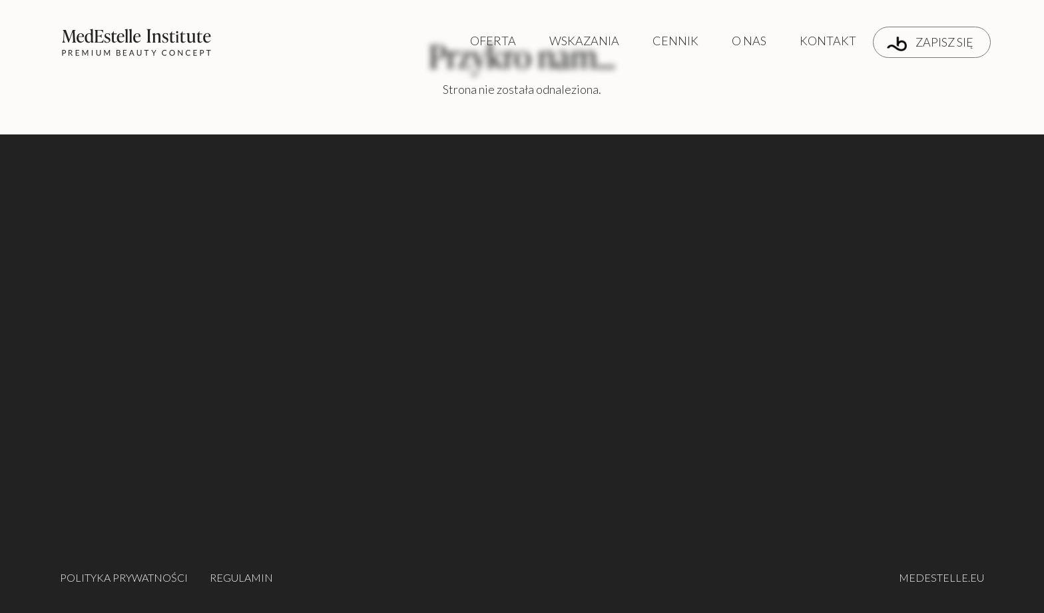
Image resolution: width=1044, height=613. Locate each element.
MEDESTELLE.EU (941, 577)
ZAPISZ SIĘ (930, 43)
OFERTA (493, 40)
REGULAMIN (241, 577)
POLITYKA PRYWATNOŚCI (124, 577)
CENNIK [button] (675, 40)
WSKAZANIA (584, 40)
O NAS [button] (749, 40)
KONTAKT (828, 40)
